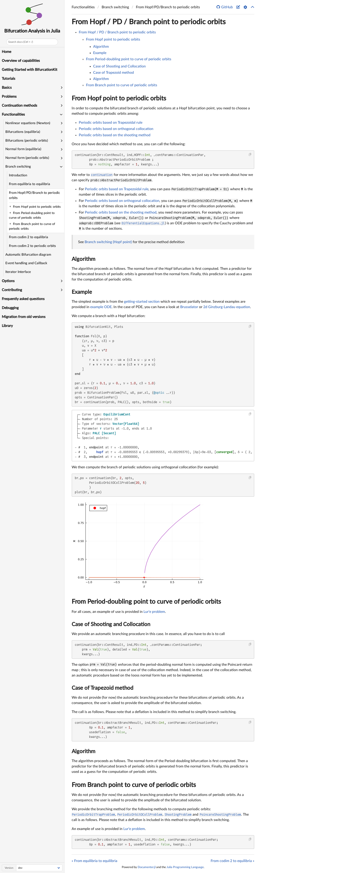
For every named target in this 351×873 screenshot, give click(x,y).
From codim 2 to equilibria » (232, 861)
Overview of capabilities (21, 61)
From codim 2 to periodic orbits (32, 246)
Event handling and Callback (26, 263)
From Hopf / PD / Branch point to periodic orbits (149, 22)
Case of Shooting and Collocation (119, 66)
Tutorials (8, 78)
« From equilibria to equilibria (94, 861)
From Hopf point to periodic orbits (113, 39)
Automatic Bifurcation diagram (28, 254)
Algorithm (101, 46)
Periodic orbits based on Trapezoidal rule (110, 122)
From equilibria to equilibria (29, 184)
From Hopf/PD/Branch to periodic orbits (34, 195)
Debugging (10, 308)
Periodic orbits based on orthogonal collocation (116, 129)
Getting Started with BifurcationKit (29, 69)
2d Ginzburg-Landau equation (226, 307)
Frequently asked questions (23, 299)
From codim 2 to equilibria (28, 237)
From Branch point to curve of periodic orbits (121, 85)
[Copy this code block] (250, 154)
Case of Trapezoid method (113, 72)
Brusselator (189, 307)
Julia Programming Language (185, 867)
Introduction (18, 175)
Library (7, 326)
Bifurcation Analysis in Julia (32, 31)
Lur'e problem (154, 612)
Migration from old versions (23, 317)
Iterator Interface (18, 272)
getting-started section (142, 301)
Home (6, 52)
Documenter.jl (147, 867)
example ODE (101, 307)
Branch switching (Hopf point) (108, 242)
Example (99, 53)
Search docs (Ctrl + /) (20, 42)
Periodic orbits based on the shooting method (114, 135)
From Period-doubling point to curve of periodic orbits (128, 59)
